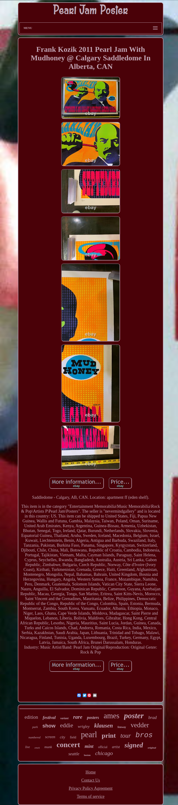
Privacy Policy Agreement (91, 788)
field (73, 737)
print (109, 735)
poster (134, 715)
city (62, 737)
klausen (103, 725)
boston (87, 755)
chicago (104, 753)
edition (31, 717)
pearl (89, 734)
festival (49, 717)
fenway (122, 727)
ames (111, 716)
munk (48, 747)
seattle (73, 754)
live (27, 747)
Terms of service (91, 796)
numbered (35, 737)
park (35, 727)
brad (152, 717)
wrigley (84, 726)
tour (126, 735)
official (102, 747)
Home (91, 772)
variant (64, 718)
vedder (140, 725)
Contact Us (90, 780)
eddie (66, 725)
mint (89, 746)
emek (37, 747)
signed (133, 745)
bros (144, 735)
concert (68, 744)
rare (78, 717)
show (48, 726)
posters (93, 717)
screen (50, 737)
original (152, 747)
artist (116, 747)
